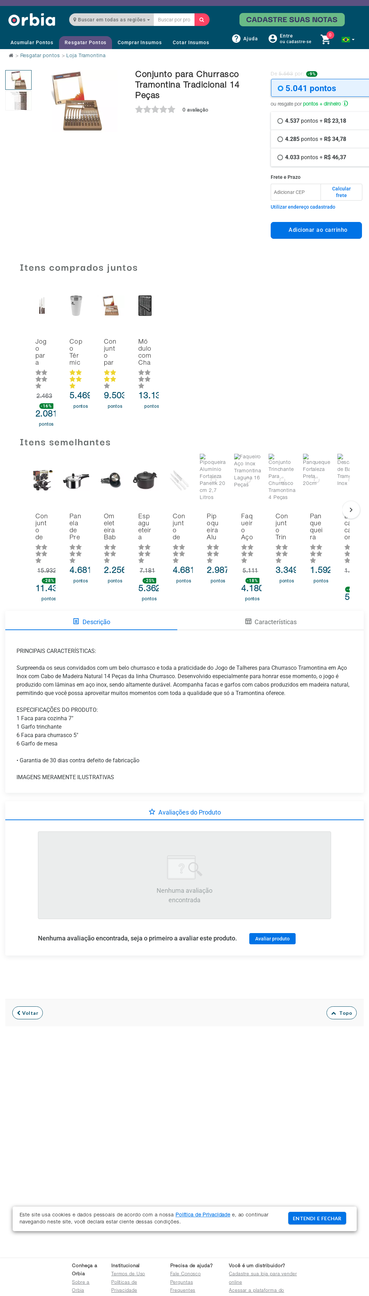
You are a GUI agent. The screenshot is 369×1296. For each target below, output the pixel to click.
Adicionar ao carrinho (316, 230)
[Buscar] (202, 19)
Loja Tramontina (85, 56)
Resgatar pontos (40, 56)
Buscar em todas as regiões (111, 19)
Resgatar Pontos (85, 42)
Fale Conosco (185, 1274)
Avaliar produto (272, 908)
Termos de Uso (128, 1274)
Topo (341, 982)
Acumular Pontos (32, 42)
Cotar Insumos (191, 42)
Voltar (27, 982)
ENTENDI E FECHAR (317, 1218)
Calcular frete (341, 192)
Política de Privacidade (203, 1215)
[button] (348, 40)
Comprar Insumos (140, 42)
